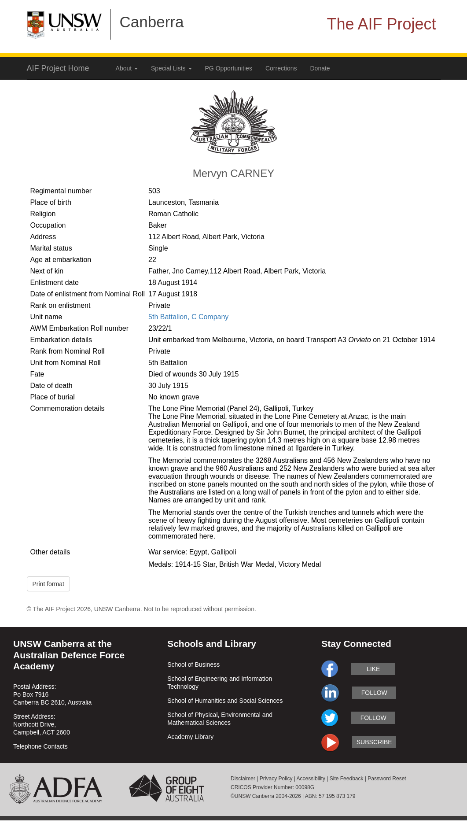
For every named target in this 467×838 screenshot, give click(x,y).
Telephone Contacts (40, 746)
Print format (48, 583)
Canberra (152, 21)
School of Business (193, 664)
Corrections (281, 68)
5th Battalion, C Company (188, 317)
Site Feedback (347, 778)
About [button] (127, 68)
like (373, 668)
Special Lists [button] (171, 68)
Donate (320, 68)
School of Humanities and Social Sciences (225, 700)
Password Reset (387, 778)
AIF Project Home (58, 68)
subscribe (374, 742)
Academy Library (190, 736)
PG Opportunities (228, 68)
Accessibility (311, 778)
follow (374, 692)
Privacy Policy (276, 778)
